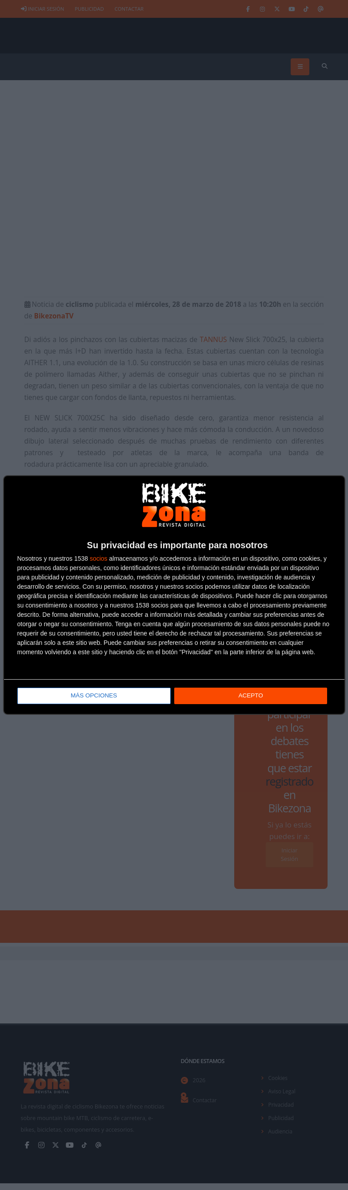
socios (99, 559)
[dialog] (174, 595)
